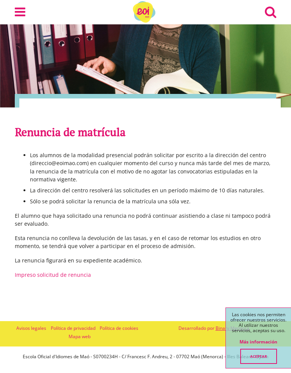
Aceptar (258, 356)
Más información (258, 342)
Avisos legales (31, 328)
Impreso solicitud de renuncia (53, 274)
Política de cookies (119, 328)
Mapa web (80, 336)
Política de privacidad (73, 328)
